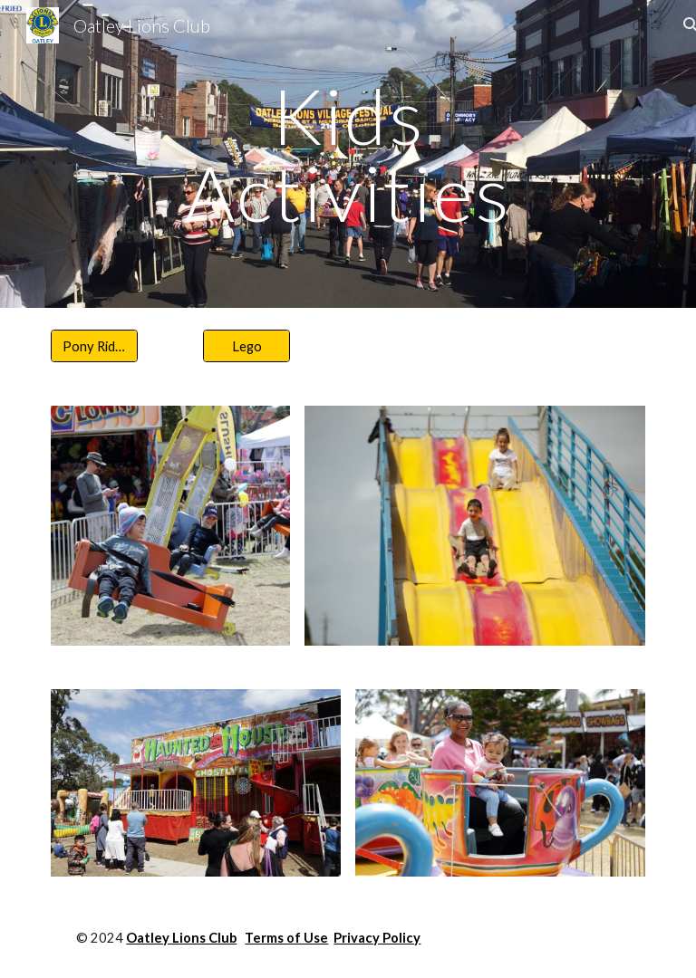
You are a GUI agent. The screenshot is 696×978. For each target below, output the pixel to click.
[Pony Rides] (94, 346)
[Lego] (246, 346)
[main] (347, 154)
